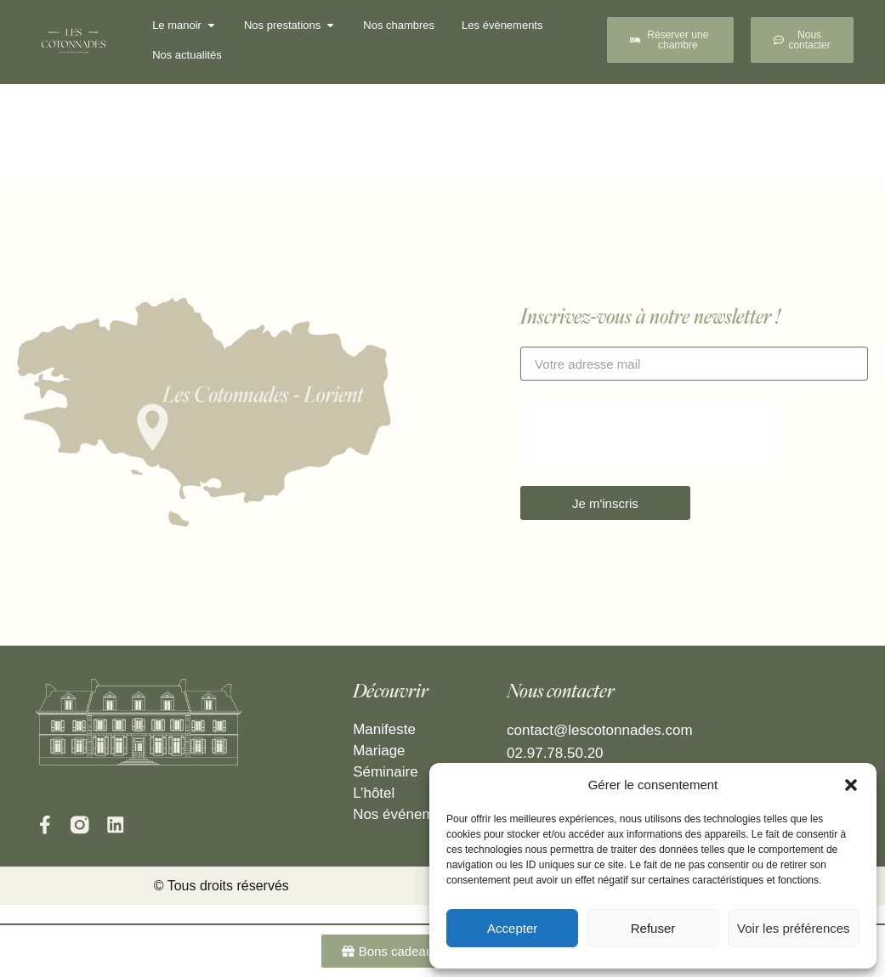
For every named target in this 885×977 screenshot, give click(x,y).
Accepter (512, 928)
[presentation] (649, 433)
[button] (850, 785)
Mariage (379, 751)
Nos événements (407, 814)
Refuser (653, 928)
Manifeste (384, 729)
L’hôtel (373, 793)
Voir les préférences (793, 928)
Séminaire (385, 772)
